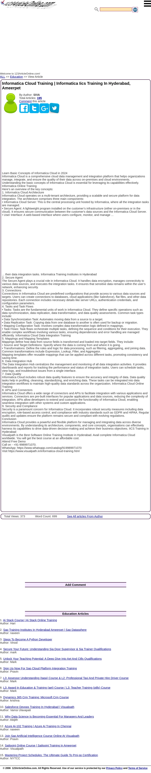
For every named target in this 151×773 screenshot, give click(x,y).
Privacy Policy (114, 768)
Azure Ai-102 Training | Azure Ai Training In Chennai (38, 726)
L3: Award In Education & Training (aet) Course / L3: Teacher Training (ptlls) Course (56, 687)
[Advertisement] (75, 43)
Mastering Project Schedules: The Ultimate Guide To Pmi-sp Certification (51, 755)
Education (16, 76)
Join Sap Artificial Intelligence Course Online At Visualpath (42, 735)
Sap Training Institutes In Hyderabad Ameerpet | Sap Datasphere (45, 629)
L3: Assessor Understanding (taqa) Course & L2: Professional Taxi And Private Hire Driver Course (66, 678)
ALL (2, 76)
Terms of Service (138, 768)
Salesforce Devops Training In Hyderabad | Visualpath (39, 707)
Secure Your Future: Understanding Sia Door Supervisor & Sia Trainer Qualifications (57, 649)
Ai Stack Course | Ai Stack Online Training (30, 620)
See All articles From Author (85, 516)
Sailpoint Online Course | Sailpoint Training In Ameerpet (40, 745)
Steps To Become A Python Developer (27, 639)
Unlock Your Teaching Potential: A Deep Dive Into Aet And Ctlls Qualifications (52, 658)
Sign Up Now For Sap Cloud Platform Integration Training (40, 668)
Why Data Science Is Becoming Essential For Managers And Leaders (49, 716)
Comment (25, 101)
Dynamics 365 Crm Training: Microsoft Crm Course (36, 697)
